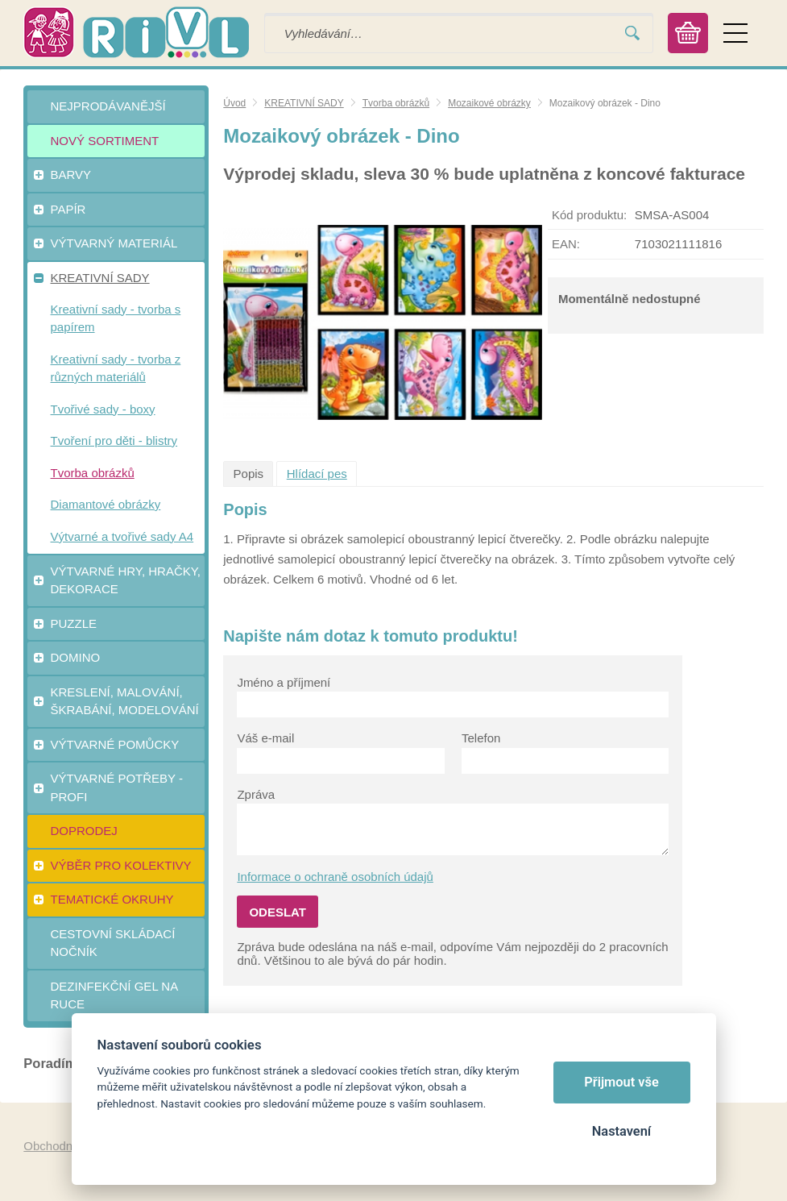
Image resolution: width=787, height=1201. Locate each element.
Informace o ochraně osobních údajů (335, 876)
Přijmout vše (621, 1082)
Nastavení (621, 1131)
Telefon (481, 738)
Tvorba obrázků (395, 103)
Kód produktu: (589, 215)
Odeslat (277, 912)
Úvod (234, 103)
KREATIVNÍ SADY (303, 103)
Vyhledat (632, 33)
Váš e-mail (265, 738)
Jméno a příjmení (283, 682)
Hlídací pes (317, 473)
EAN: (566, 244)
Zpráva (256, 794)
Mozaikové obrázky (489, 103)
